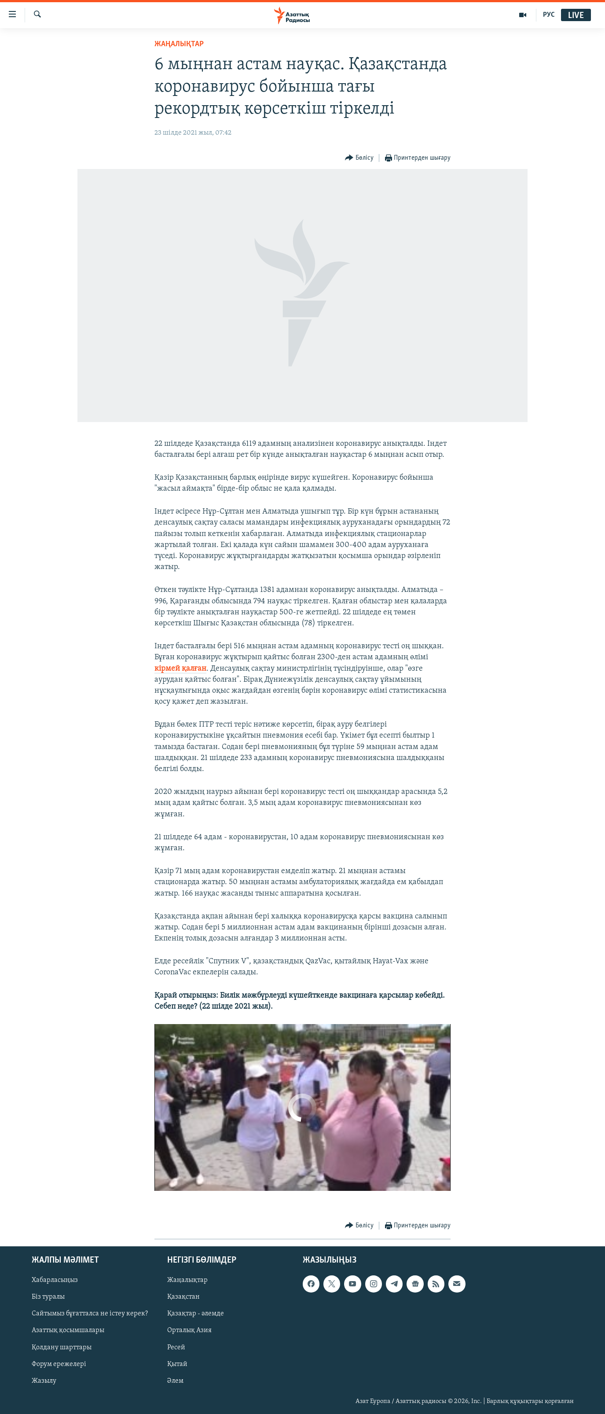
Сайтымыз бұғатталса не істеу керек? (90, 1314)
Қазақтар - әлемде (195, 1314)
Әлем (175, 1381)
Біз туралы (48, 1296)
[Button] (359, 158)
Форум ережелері (59, 1364)
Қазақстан (183, 1296)
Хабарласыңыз (55, 1280)
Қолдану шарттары (62, 1347)
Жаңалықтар (187, 1280)
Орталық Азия (189, 1330)
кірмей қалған (180, 669)
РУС (549, 14)
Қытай (177, 1364)
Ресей (176, 1347)
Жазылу (44, 1381)
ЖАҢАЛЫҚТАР (179, 44)
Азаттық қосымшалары (68, 1330)
